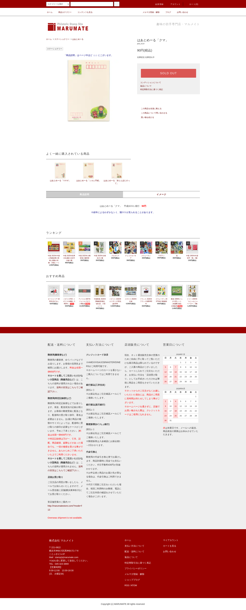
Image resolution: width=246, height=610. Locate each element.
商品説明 (84, 194)
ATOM (134, 585)
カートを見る (169, 546)
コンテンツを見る (83, 12)
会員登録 (157, 4)
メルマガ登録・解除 (149, 12)
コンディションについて (150, 82)
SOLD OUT (168, 73)
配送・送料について (134, 551)
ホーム (50, 12)
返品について (146, 86)
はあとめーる (77, 39)
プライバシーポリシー (136, 568)
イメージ (161, 194)
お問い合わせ (180, 12)
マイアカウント (170, 540)
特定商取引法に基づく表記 (151, 89)
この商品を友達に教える (149, 108)
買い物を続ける (145, 117)
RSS (127, 585)
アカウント (174, 4)
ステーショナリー (62, 39)
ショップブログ (132, 579)
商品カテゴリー (63, 12)
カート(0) (191, 4)
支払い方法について (134, 546)
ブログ (166, 12)
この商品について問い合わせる (152, 113)
